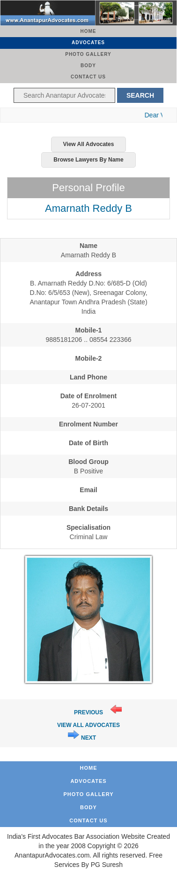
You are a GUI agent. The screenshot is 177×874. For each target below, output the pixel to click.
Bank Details (88, 508)
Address (88, 274)
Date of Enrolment (88, 396)
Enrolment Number (88, 424)
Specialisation (88, 527)
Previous (88, 712)
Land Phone (88, 377)
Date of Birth (88, 443)
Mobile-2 (88, 358)
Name (88, 245)
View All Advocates (88, 144)
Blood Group (88, 461)
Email (88, 490)
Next (88, 738)
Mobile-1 (88, 330)
